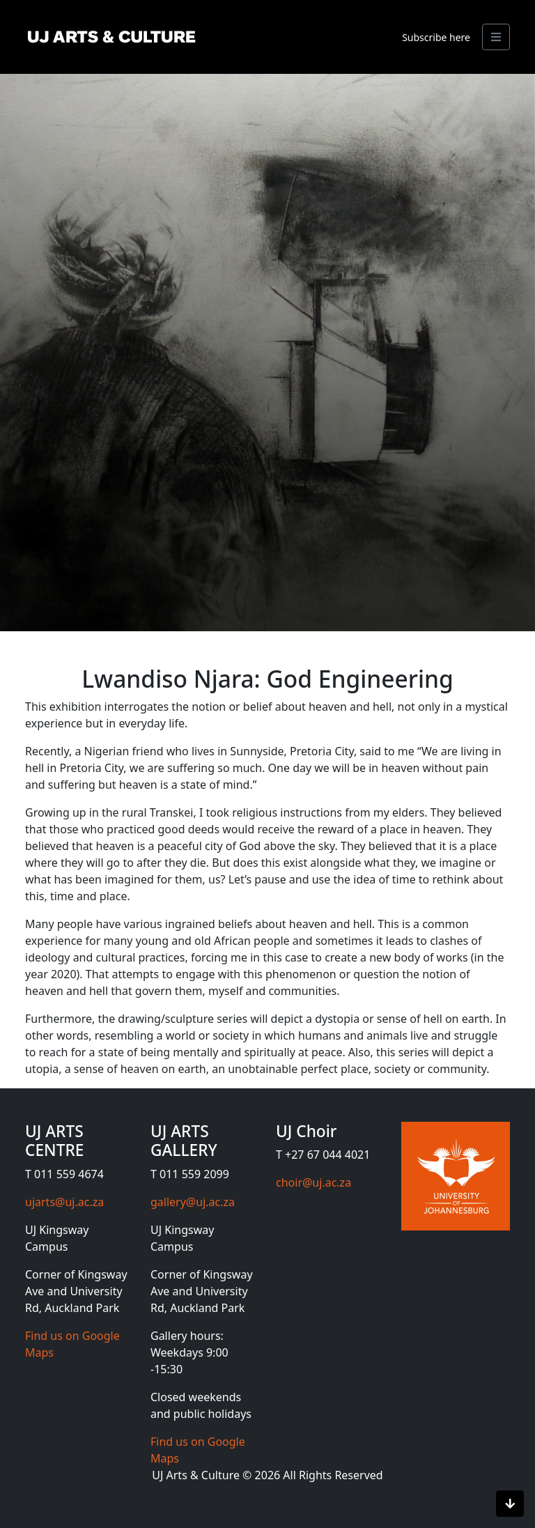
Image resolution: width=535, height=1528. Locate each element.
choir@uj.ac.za (313, 1182)
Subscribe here (436, 37)
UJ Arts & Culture (197, 1475)
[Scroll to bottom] (510, 1503)
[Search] (496, 37)
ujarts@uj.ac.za (64, 1202)
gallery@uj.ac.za (192, 1202)
